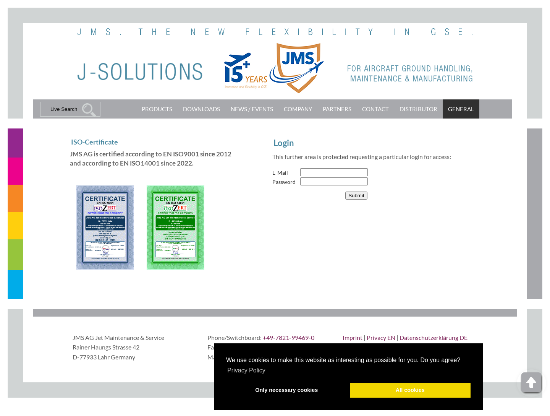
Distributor (418, 109)
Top (531, 383)
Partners (337, 109)
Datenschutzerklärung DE (433, 337)
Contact (375, 109)
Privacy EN (381, 337)
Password (284, 182)
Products (157, 109)
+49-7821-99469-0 (288, 337)
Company (298, 109)
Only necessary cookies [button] (286, 390)
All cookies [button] (410, 390)
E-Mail (280, 172)
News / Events (252, 109)
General (461, 109)
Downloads (201, 109)
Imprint (352, 337)
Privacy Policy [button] (246, 370)
